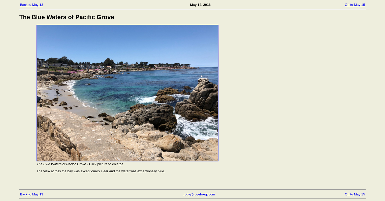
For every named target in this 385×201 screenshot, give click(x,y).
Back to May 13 (31, 5)
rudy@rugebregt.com (199, 194)
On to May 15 (355, 5)
